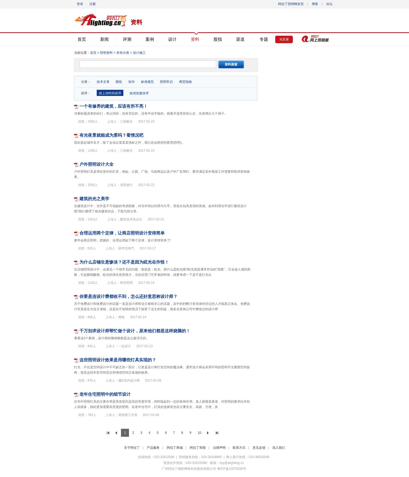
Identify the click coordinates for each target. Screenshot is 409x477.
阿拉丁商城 (175, 448)
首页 (82, 39)
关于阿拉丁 (132, 448)
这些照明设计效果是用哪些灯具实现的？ (117, 360)
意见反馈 (259, 448)
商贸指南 (185, 82)
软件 (131, 82)
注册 (92, 4)
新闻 (104, 39)
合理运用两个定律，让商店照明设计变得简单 (122, 233)
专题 (264, 39)
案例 (149, 39)
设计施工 (139, 53)
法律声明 (219, 448)
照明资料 (106, 53)
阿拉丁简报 (198, 448)
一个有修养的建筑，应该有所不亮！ (113, 106)
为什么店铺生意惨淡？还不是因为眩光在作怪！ (124, 262)
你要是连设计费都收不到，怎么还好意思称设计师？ (128, 296)
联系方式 (239, 448)
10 (199, 433)
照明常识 (166, 82)
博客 (315, 4)
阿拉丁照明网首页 (291, 4)
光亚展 (284, 39)
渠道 (240, 39)
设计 (172, 39)
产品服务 (153, 448)
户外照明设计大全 (96, 164)
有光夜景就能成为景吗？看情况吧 (111, 135)
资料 (195, 39)
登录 (80, 4)
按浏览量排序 (139, 93)
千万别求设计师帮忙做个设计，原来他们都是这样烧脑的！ (134, 331)
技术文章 (103, 82)
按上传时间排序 (110, 93)
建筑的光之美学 (94, 198)
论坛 (329, 4)
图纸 (119, 82)
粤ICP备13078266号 (231, 469)
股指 (217, 39)
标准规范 (147, 82)
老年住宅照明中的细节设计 (105, 394)
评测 (127, 39)
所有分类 (123, 53)
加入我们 (278, 448)
